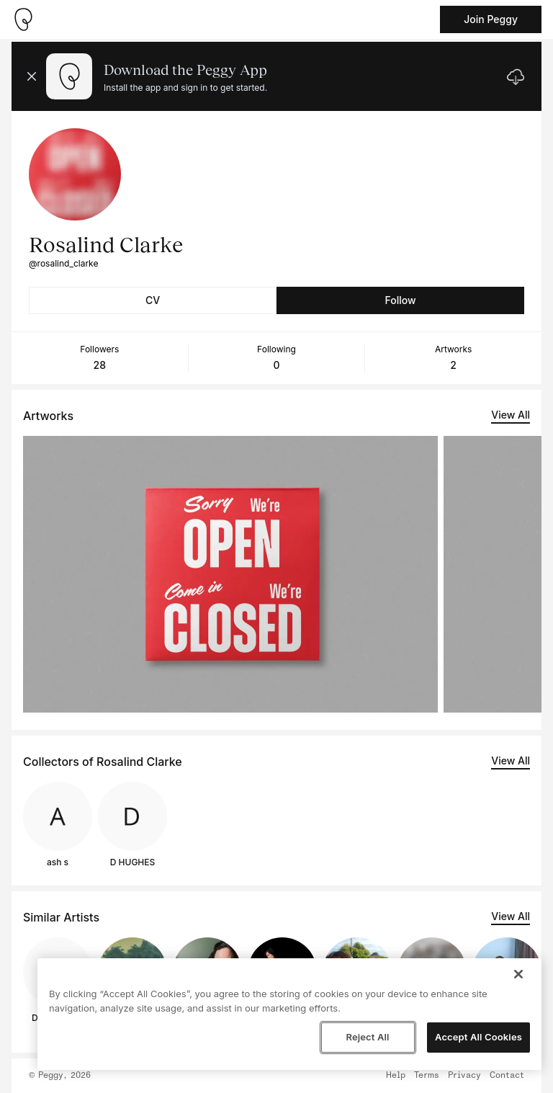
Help (395, 1075)
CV (152, 300)
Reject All (367, 1037)
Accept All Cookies (478, 1037)
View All (510, 415)
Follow (400, 300)
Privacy (464, 1075)
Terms (426, 1075)
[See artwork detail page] (230, 574)
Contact (507, 1075)
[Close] (518, 974)
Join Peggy (491, 19)
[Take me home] (23, 19)
